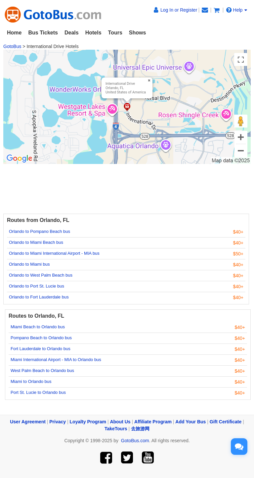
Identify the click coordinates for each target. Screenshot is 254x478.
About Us (120, 421)
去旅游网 (140, 428)
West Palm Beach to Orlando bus (42, 370)
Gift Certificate (225, 421)
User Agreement (28, 421)
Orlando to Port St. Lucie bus (36, 286)
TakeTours (116, 428)
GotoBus (12, 46)
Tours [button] (115, 32)
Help (237, 10)
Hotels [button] (93, 32)
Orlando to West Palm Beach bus (40, 275)
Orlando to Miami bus (29, 264)
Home (14, 32)
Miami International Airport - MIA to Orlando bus (56, 359)
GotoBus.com (135, 440)
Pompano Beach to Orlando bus (41, 337)
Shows (137, 32)
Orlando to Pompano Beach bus (39, 231)
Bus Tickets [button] (43, 32)
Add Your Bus (190, 421)
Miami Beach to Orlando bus (38, 326)
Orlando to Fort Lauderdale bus (39, 296)
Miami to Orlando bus (31, 381)
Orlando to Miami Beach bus (36, 242)
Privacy (57, 421)
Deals (71, 32)
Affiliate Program (153, 421)
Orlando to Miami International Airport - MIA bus (54, 253)
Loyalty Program (88, 421)
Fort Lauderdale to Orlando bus (40, 348)
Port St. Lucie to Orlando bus (38, 392)
